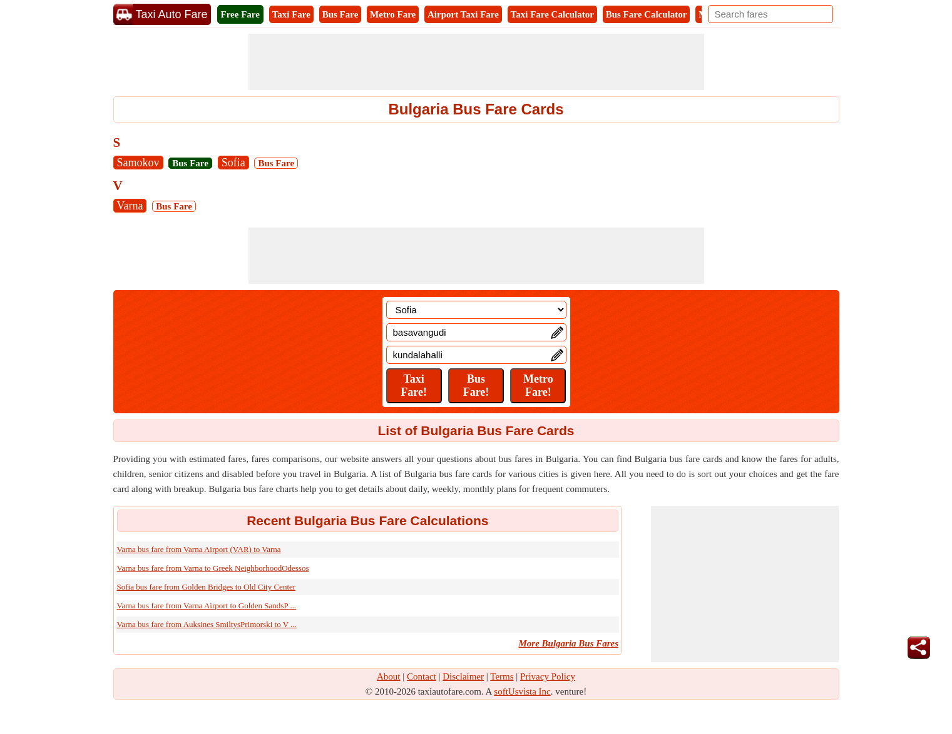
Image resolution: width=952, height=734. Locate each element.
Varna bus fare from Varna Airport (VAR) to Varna (199, 549)
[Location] (476, 310)
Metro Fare (393, 14)
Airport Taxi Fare (463, 14)
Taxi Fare (291, 14)
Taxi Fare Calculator (552, 14)
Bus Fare (340, 14)
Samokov (138, 162)
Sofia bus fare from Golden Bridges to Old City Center (206, 586)
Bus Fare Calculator (646, 14)
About (389, 676)
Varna (130, 205)
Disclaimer (463, 676)
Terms (501, 676)
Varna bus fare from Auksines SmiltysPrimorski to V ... (207, 624)
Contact (421, 676)
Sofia (233, 162)
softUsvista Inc (522, 691)
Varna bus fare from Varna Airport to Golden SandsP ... (207, 605)
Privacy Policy (547, 676)
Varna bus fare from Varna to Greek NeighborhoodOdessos (213, 568)
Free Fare (240, 14)
